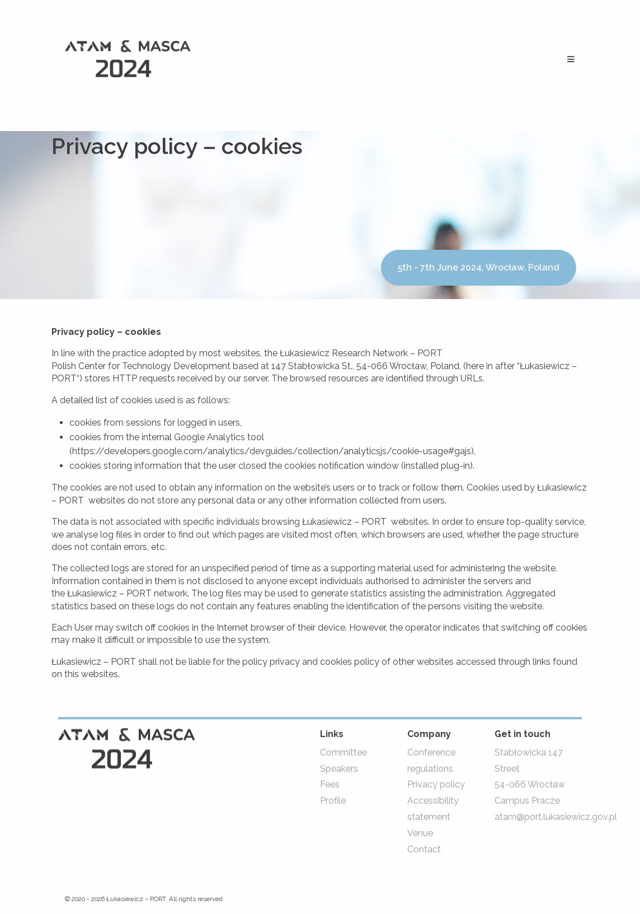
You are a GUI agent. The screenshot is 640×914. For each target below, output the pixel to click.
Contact (424, 849)
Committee (343, 752)
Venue (420, 833)
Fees (330, 785)
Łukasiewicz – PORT (136, 899)
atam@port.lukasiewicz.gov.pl (556, 817)
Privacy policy (436, 785)
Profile (333, 801)
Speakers (339, 768)
